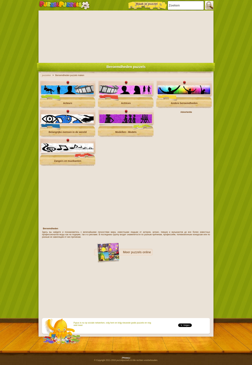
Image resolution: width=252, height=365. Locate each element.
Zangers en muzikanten (67, 161)
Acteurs (67, 103)
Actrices (126, 103)
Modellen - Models (125, 132)
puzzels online (141, 252)
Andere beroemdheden (184, 103)
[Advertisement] (126, 35)
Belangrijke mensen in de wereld (68, 132)
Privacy (126, 358)
